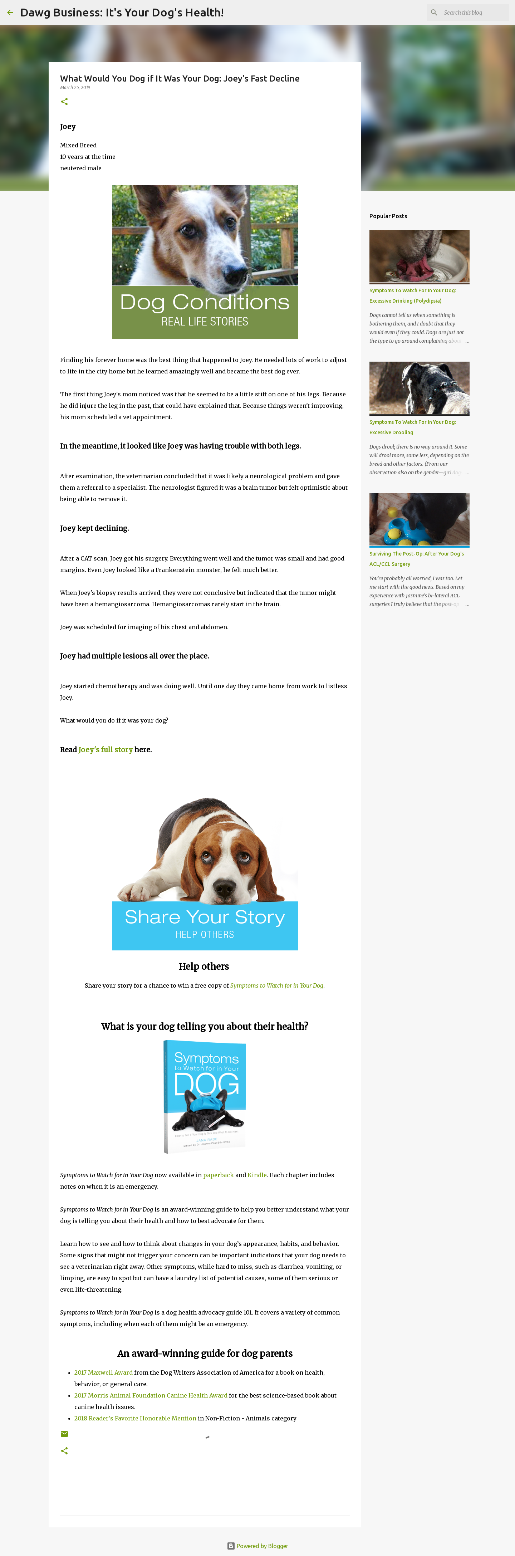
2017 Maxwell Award (103, 1372)
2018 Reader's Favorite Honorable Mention (135, 1418)
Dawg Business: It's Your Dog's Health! (122, 12)
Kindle (257, 1175)
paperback (218, 1175)
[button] (64, 102)
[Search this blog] (471, 12)
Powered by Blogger (257, 1546)
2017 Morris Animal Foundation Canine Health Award (150, 1395)
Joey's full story (105, 750)
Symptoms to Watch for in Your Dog (276, 985)
